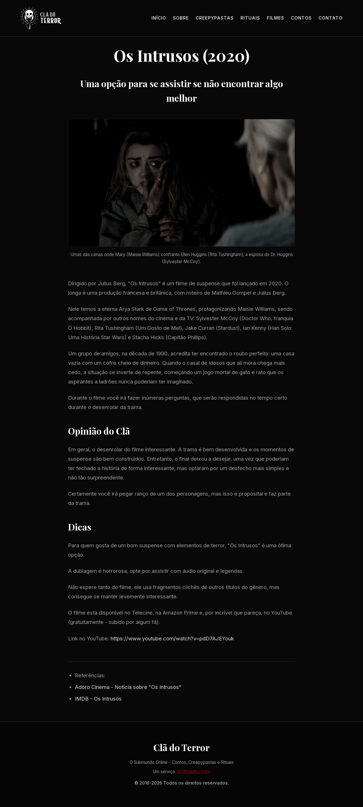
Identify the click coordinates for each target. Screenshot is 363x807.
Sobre (181, 18)
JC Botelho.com (193, 771)
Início (158, 18)
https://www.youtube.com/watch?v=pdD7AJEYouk (172, 638)
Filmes (275, 18)
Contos (301, 18)
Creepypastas (215, 18)
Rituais (250, 18)
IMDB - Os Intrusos (98, 698)
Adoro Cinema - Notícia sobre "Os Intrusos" (128, 687)
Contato (330, 18)
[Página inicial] (40, 18)
